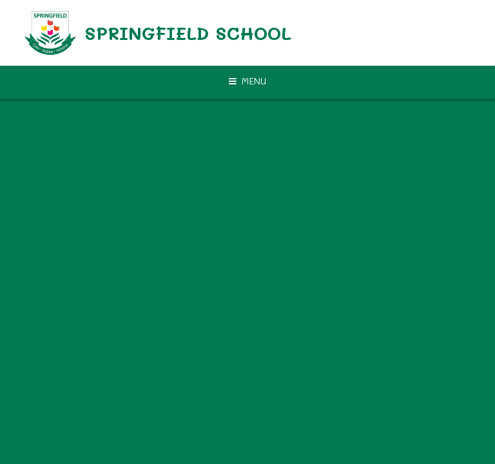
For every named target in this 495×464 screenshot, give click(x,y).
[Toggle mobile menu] (247, 81)
